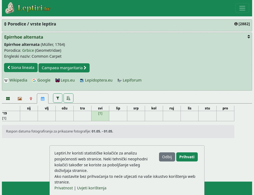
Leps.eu (65, 80)
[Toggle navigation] (242, 8)
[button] (57, 97)
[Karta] (31, 98)
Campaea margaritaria (64, 67)
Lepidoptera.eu (96, 80)
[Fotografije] (7, 98)
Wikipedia (15, 80)
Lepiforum (129, 80)
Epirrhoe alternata (23, 37)
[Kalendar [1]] (42, 98)
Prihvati (186, 156)
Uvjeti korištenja (91, 187)
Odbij (167, 156)
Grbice (28, 50)
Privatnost (63, 187)
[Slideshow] (19, 98)
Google (41, 80)
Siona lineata (20, 67)
